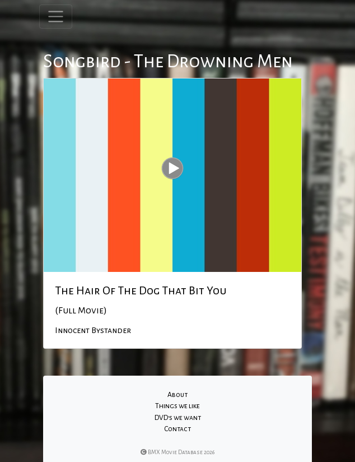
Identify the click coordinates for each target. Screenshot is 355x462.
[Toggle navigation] (55, 16)
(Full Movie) (81, 311)
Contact (177, 429)
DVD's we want (178, 418)
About (177, 395)
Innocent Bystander (93, 330)
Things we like (177, 406)
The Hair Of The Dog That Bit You (141, 290)
